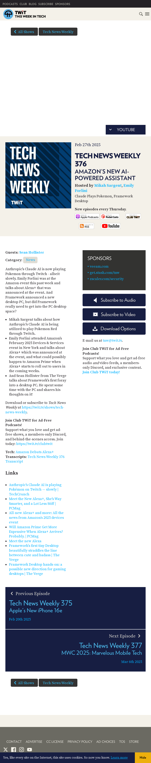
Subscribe (45, 4)
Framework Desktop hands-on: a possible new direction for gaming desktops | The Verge (37, 569)
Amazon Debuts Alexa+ (35, 452)
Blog (33, 4)
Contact (14, 742)
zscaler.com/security (107, 279)
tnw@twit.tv (112, 340)
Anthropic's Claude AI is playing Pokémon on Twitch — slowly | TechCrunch (35, 490)
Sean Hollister (31, 252)
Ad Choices (105, 742)
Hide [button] (143, 757)
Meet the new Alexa (25, 541)
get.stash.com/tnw (104, 272)
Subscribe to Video (114, 314)
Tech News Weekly (58, 32)
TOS (122, 742)
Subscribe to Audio (114, 300)
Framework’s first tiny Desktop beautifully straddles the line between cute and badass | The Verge (34, 552)
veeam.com (99, 266)
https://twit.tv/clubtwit (34, 444)
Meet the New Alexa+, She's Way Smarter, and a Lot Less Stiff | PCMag (35, 504)
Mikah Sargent (108, 185)
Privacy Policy (80, 742)
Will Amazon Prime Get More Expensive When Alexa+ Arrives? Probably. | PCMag (36, 532)
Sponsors (62, 4)
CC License (55, 742)
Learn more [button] (119, 758)
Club (23, 4)
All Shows (23, 31)
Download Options (114, 328)
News (30, 260)
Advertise (34, 742)
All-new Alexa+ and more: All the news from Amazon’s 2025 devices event (36, 518)
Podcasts (10, 4)
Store (134, 742)
